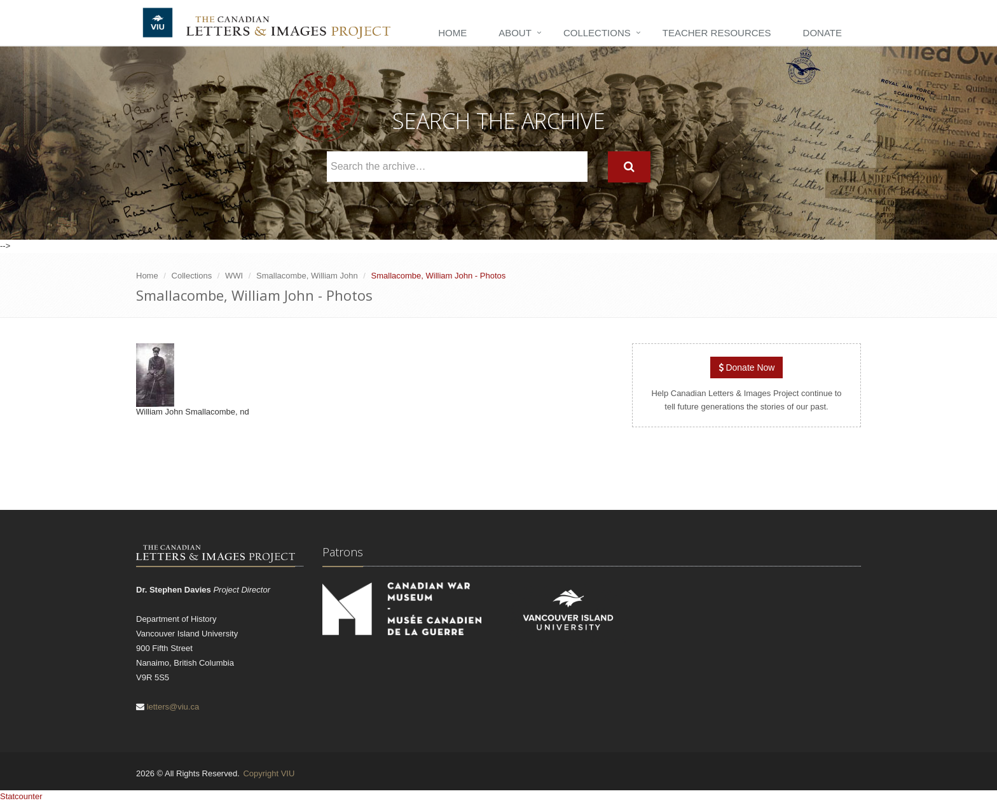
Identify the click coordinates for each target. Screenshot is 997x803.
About (515, 32)
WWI (234, 275)
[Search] (629, 166)
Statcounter (21, 796)
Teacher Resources (717, 32)
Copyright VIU (268, 773)
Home (452, 32)
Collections (597, 32)
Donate (822, 32)
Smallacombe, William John (307, 275)
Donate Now (747, 367)
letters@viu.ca (173, 706)
